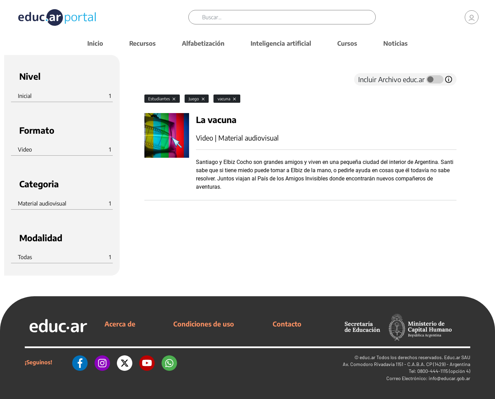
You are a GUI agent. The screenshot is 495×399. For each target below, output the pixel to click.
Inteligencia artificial (281, 43)
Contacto (287, 324)
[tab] (158, 79)
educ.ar (367, 357)
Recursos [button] (142, 43)
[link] (471, 17)
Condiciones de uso (203, 324)
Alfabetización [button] (203, 43)
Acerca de (119, 324)
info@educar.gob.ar (449, 378)
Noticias (395, 43)
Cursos (347, 43)
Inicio (95, 43)
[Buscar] (288, 17)
